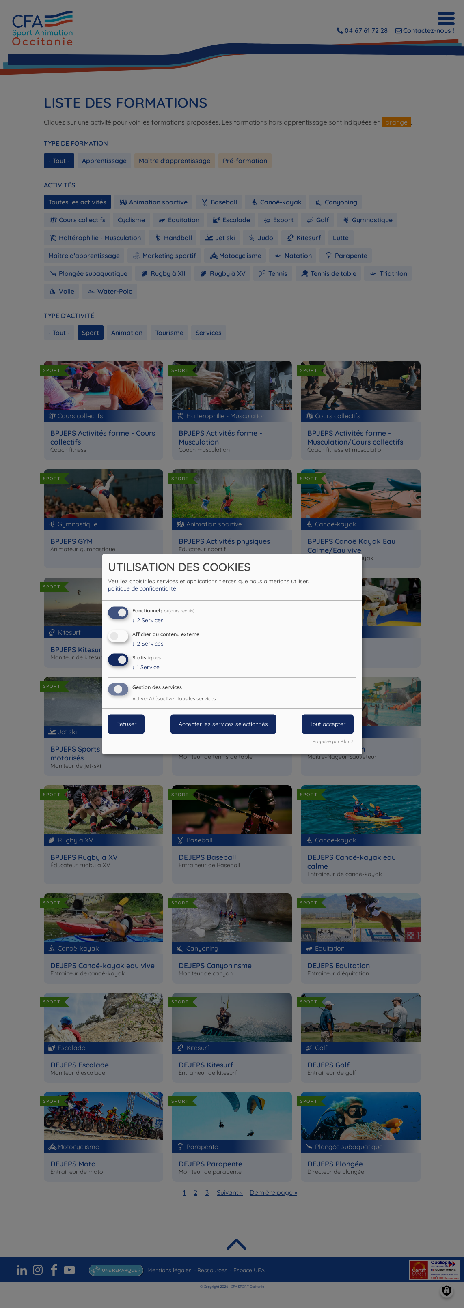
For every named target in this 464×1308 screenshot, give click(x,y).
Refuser (126, 724)
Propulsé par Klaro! (333, 741)
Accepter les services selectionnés (223, 724)
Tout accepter (327, 724)
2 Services (148, 620)
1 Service (146, 667)
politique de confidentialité (142, 589)
